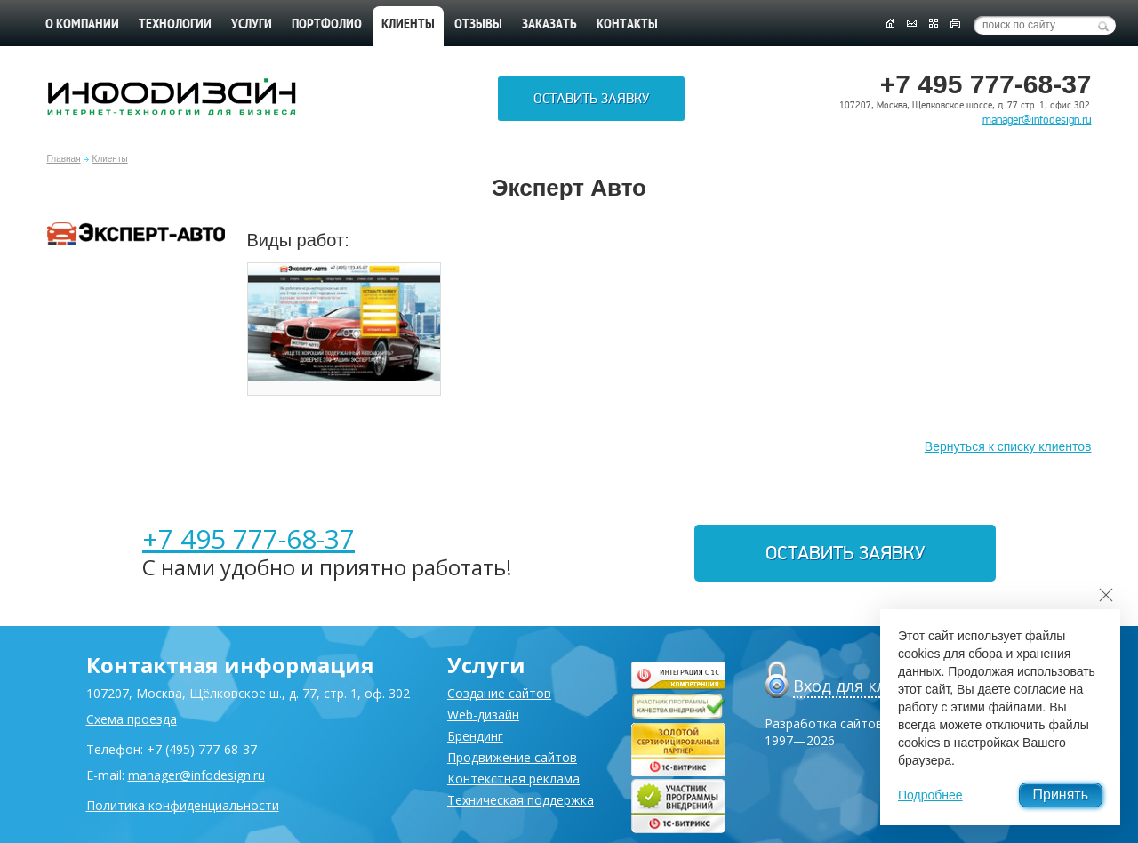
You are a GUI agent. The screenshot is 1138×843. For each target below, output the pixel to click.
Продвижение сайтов (512, 757)
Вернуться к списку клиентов (1008, 446)
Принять (1061, 794)
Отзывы (478, 25)
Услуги (251, 25)
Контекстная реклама (513, 778)
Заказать (549, 25)
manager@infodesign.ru (1037, 120)
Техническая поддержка (520, 799)
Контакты (627, 25)
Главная (64, 159)
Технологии (175, 25)
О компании (82, 25)
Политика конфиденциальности (182, 805)
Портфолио (327, 25)
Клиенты (110, 159)
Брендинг (475, 735)
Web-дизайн (483, 714)
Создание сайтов (499, 693)
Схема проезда (131, 719)
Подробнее (930, 795)
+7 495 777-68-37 (248, 538)
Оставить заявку (591, 99)
